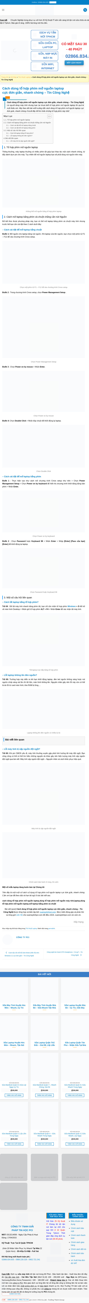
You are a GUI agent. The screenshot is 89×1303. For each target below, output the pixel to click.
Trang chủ (5, 77)
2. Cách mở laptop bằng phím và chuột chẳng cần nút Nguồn (28, 123)
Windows (72, 606)
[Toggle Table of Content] (48, 116)
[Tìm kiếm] (85, 10)
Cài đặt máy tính (12, 1277)
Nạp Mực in (71, 1277)
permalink (51, 928)
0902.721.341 (34, 1260)
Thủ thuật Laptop (24, 77)
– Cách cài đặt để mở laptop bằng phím (22, 128)
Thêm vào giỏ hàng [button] (14, 1095)
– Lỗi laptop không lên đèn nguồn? (20, 136)
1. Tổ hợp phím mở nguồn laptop (17, 120)
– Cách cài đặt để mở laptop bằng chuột (22, 125)
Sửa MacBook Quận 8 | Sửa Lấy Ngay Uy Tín (14, 1086)
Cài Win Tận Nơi (29, 1277)
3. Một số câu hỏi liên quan (15, 130)
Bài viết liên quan (11, 138)
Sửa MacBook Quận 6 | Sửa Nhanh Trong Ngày (75, 1086)
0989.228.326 (21, 1260)
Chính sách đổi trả (79, 1249)
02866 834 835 (11, 1294)
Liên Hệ (19, 915)
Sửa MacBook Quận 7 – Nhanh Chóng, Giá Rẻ (44, 1086)
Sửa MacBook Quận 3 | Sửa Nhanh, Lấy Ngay (75, 1135)
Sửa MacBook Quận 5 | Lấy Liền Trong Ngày (14, 1135)
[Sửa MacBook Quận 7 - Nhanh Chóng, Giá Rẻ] (44, 1067)
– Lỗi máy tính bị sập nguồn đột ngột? (22, 141)
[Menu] (3, 10)
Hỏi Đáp (13, 77)
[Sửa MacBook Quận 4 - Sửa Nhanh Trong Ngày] (44, 1116)
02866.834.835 (8, 1260)
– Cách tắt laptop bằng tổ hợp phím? (21, 133)
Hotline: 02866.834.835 (44, 2)
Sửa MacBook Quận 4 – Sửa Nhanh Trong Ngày (44, 1135)
